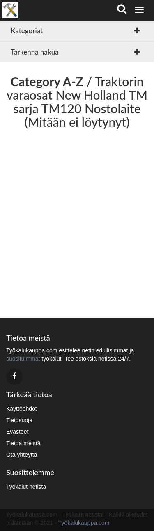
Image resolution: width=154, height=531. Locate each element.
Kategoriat (27, 30)
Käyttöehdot (21, 408)
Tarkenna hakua (35, 52)
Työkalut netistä (26, 486)
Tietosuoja (19, 420)
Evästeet (17, 431)
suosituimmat (23, 358)
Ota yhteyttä (21, 454)
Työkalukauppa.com (84, 523)
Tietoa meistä (23, 443)
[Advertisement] (77, 220)
